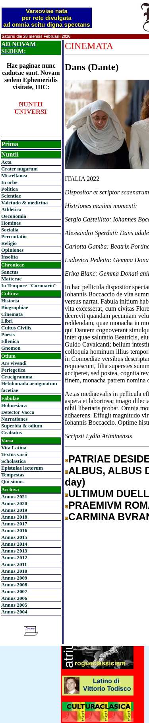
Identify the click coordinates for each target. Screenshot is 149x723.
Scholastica (13, 461)
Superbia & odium (21, 426)
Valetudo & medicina (24, 203)
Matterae (11, 279)
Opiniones (12, 250)
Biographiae (14, 307)
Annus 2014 (14, 544)
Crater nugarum (19, 169)
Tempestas (12, 475)
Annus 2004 (14, 612)
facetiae (9, 390)
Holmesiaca (14, 405)
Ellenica (10, 341)
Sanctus (9, 272)
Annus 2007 (14, 591)
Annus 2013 (14, 551)
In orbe (9, 182)
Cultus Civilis (16, 328)
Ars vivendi (14, 363)
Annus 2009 (14, 578)
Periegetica (13, 370)
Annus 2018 (14, 517)
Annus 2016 (14, 530)
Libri (7, 321)
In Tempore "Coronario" (29, 285)
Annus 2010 (14, 571)
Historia (10, 301)
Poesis (8, 334)
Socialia (9, 230)
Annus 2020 (14, 503)
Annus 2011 (14, 564)
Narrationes (14, 419)
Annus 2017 (14, 524)
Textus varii (14, 454)
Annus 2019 (14, 510)
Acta (6, 162)
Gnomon (10, 348)
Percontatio (14, 236)
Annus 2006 (14, 598)
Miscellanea (14, 175)
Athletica (11, 209)
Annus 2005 (14, 605)
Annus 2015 (14, 537)
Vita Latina (13, 448)
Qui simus (12, 481)
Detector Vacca (17, 412)
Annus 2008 (14, 585)
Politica (9, 189)
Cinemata (12, 314)
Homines (11, 223)
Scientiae (11, 196)
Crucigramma (17, 377)
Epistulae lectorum (22, 468)
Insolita (9, 257)
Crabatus (11, 432)
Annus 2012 (14, 557)
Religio (9, 243)
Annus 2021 (14, 497)
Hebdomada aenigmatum (29, 383)
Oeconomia (13, 216)
